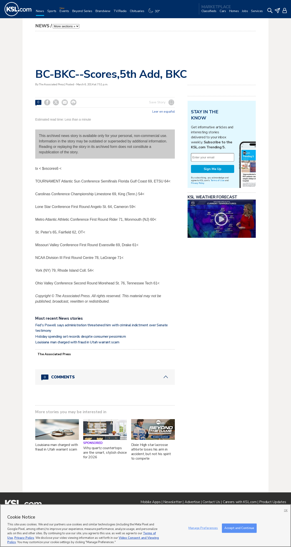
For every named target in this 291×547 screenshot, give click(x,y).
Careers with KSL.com (239, 501)
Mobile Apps (150, 501)
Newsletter (172, 501)
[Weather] (155, 13)
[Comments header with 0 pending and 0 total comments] (105, 377)
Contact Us (211, 501)
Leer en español (163, 111)
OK (286, 510)
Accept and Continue (239, 528)
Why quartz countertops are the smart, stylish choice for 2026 (105, 453)
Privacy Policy (197, 183)
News (42, 26)
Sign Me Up (212, 169)
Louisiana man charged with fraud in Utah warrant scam (77, 342)
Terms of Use (217, 180)
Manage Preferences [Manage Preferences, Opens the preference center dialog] (203, 528)
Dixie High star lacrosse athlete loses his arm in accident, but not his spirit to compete (151, 451)
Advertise (192, 501)
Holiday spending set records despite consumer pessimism (80, 336)
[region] (145, 525)
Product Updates (272, 501)
